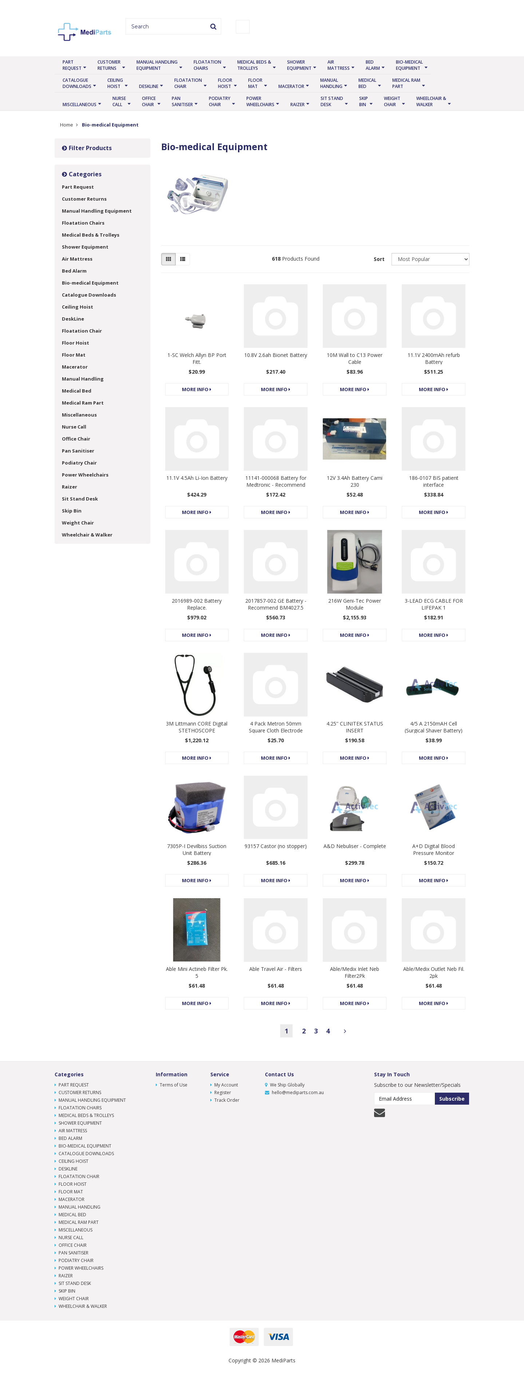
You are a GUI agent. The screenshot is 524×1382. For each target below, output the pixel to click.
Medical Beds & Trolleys (254, 65)
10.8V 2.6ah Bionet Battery (275, 354)
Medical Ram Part (406, 83)
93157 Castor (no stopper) (276, 846)
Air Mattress (339, 65)
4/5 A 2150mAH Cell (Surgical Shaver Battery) (434, 727)
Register (220, 1092)
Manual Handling (331, 83)
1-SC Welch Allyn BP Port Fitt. (196, 358)
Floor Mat (255, 83)
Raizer (297, 104)
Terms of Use (171, 1085)
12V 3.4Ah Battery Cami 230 (354, 481)
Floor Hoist (225, 83)
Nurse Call (119, 101)
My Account (224, 1085)
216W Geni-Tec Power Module (354, 604)
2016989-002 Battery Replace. (197, 604)
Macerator (291, 86)
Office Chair (149, 101)
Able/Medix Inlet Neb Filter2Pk (354, 972)
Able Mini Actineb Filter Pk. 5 (197, 972)
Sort (379, 259)
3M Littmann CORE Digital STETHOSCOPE (196, 727)
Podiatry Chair (219, 101)
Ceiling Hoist (115, 83)
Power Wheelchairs (260, 101)
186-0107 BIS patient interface (433, 481)
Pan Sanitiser (182, 101)
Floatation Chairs (207, 65)
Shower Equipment (299, 65)
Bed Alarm (373, 65)
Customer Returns (109, 65)
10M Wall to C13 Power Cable (354, 358)
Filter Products (87, 148)
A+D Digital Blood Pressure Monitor (433, 849)
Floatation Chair (188, 83)
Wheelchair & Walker (431, 101)
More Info (196, 389)
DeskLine (148, 86)
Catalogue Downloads (77, 83)
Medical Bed (367, 83)
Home (66, 124)
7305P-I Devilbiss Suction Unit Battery (196, 849)
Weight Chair (392, 101)
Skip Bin (363, 101)
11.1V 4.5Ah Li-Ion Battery (196, 477)
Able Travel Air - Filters (275, 968)
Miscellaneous (79, 104)
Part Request (72, 65)
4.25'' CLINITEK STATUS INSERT (354, 727)
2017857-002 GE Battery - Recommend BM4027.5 (275, 604)
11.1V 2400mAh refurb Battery (434, 358)
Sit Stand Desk (332, 101)
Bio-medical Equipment (409, 65)
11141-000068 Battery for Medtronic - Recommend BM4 (275, 484)
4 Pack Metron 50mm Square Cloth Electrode (276, 727)
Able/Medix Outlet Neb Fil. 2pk (433, 972)
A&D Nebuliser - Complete (354, 846)
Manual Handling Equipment (157, 65)
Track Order (224, 1100)
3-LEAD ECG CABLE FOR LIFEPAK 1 (434, 604)
